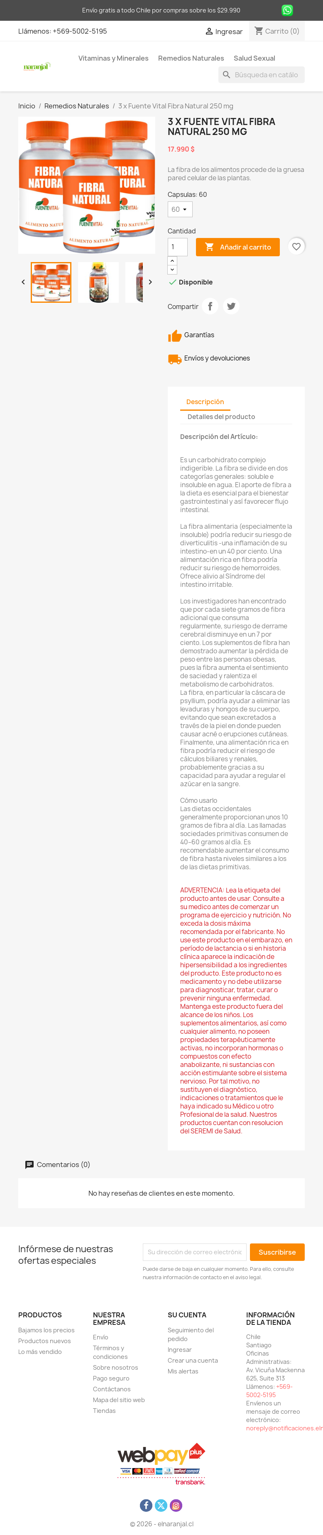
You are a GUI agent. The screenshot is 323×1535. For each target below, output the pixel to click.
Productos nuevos (44, 1341)
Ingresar (180, 1350)
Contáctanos (112, 1389)
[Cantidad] (178, 247)
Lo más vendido (40, 1352)
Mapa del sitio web (119, 1400)
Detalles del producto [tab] (221, 416)
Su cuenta (187, 1314)
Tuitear (231, 306)
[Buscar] (261, 74)
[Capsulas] (180, 209)
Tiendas (104, 1411)
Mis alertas (183, 1371)
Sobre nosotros (115, 1367)
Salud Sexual (254, 58)
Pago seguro (111, 1378)
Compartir (210, 306)
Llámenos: (35, 31)
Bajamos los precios (46, 1330)
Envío (100, 1337)
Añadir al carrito (238, 247)
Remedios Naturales (191, 58)
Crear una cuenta (193, 1360)
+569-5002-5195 (80, 31)
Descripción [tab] (205, 401)
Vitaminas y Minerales (113, 58)
